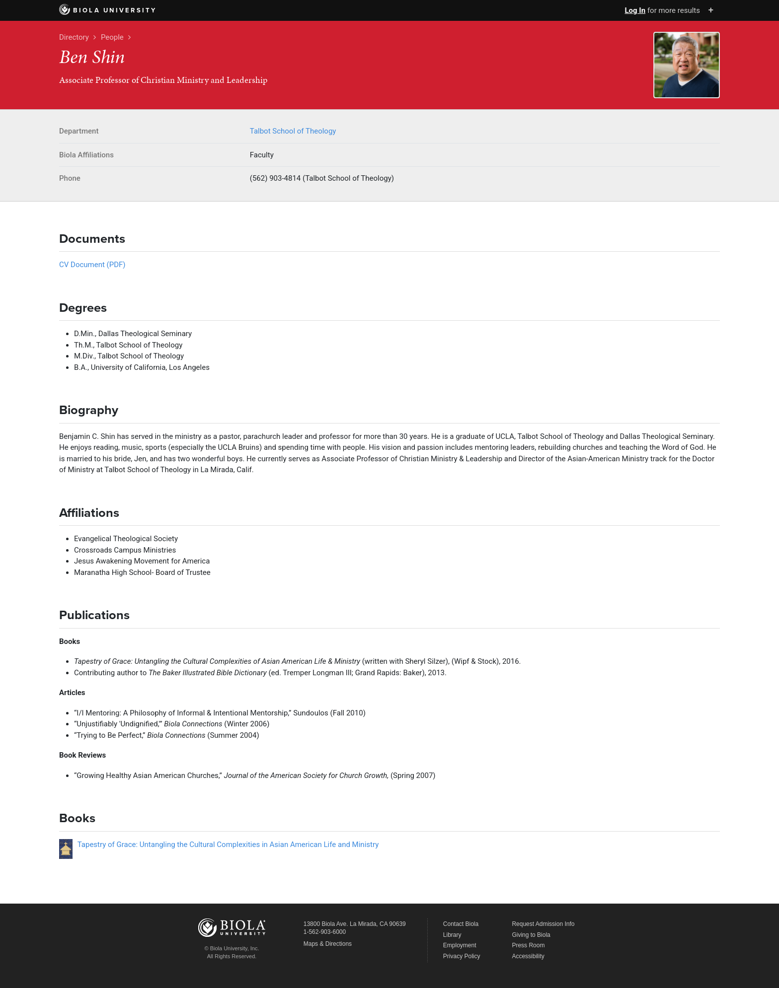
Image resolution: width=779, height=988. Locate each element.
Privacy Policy (461, 956)
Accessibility (528, 956)
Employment (459, 945)
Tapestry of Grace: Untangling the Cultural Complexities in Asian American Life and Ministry (228, 844)
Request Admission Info (543, 923)
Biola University (108, 10)
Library (452, 934)
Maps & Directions (328, 943)
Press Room (528, 945)
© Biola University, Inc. (232, 948)
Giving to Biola (531, 934)
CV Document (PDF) (92, 264)
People (112, 37)
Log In (634, 10)
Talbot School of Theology (293, 131)
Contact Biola (460, 923)
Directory (74, 37)
